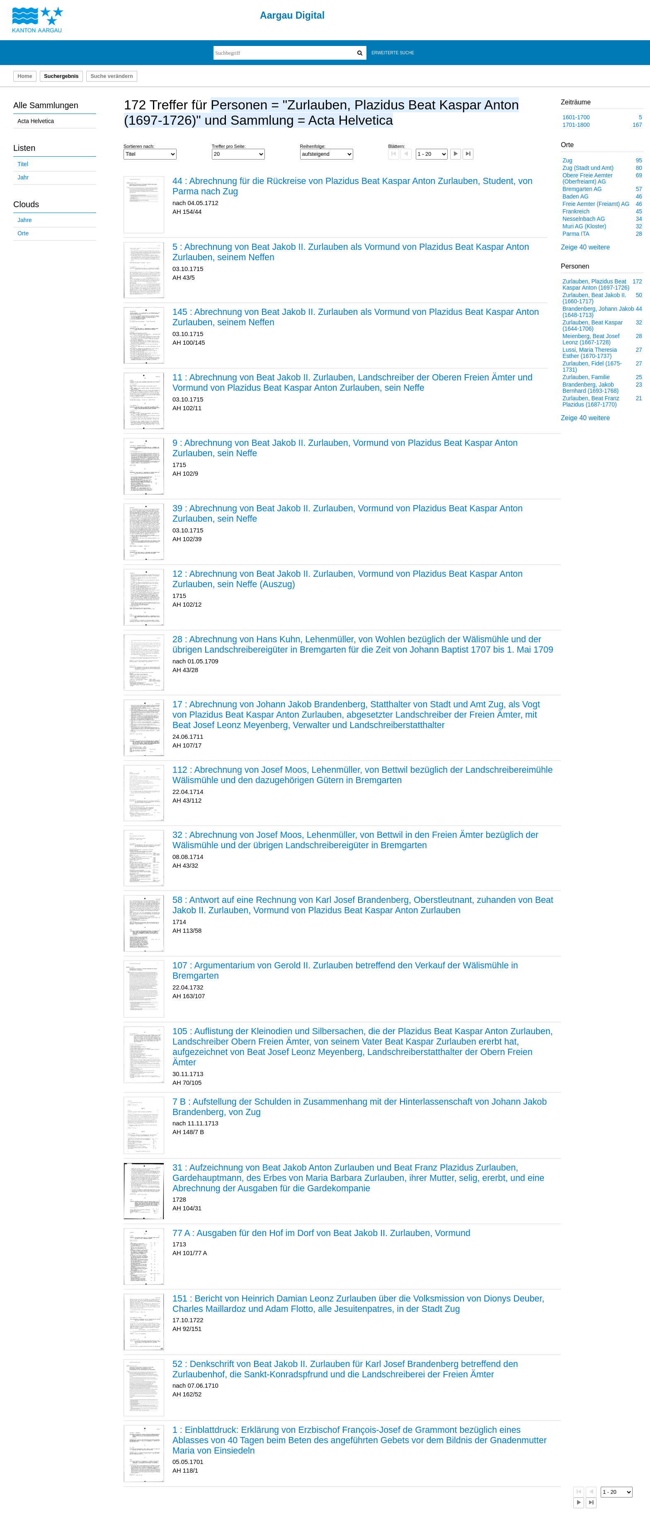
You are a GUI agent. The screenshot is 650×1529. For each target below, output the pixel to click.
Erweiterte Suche (392, 53)
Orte (23, 233)
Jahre (24, 220)
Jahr (23, 177)
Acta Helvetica (35, 121)
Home (24, 76)
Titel (22, 164)
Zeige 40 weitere (585, 247)
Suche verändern (111, 76)
